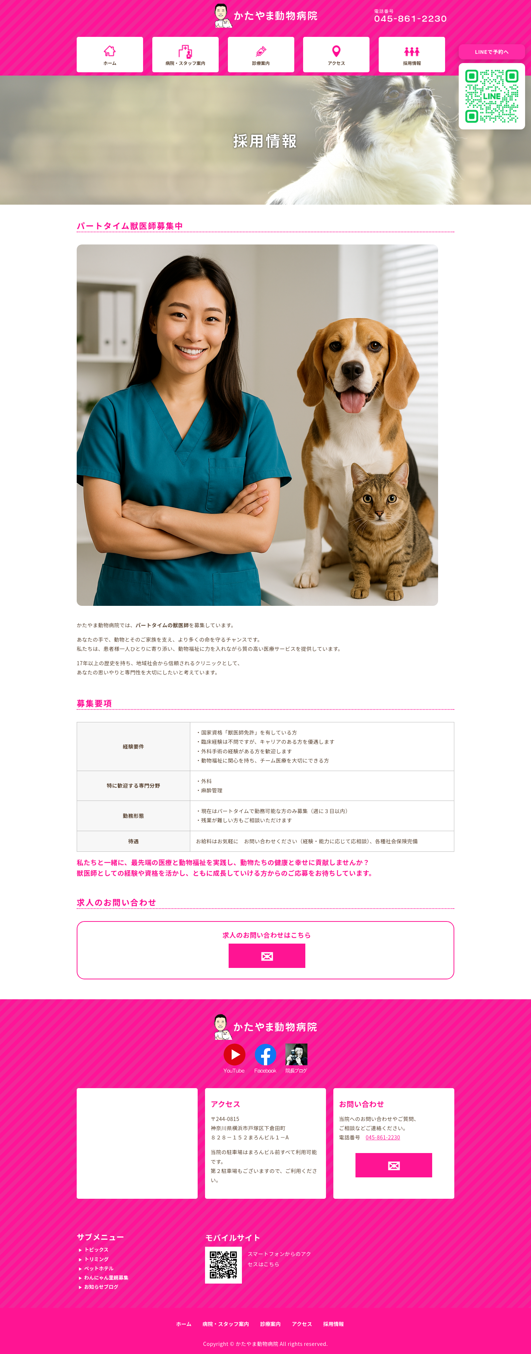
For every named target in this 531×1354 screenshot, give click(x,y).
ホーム (110, 63)
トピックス (96, 1249)
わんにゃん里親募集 (106, 1277)
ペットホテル (99, 1268)
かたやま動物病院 (257, 1343)
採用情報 (412, 63)
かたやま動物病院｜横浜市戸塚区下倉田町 (266, 16)
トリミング (96, 1259)
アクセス (336, 63)
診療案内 (261, 63)
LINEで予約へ (492, 51)
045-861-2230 (383, 1137)
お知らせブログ (101, 1286)
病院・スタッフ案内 (185, 63)
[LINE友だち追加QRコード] (492, 96)
